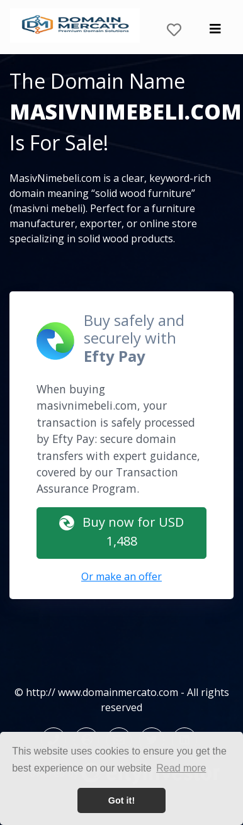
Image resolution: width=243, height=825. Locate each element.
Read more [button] (181, 768)
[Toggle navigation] (215, 32)
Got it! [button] (121, 800)
